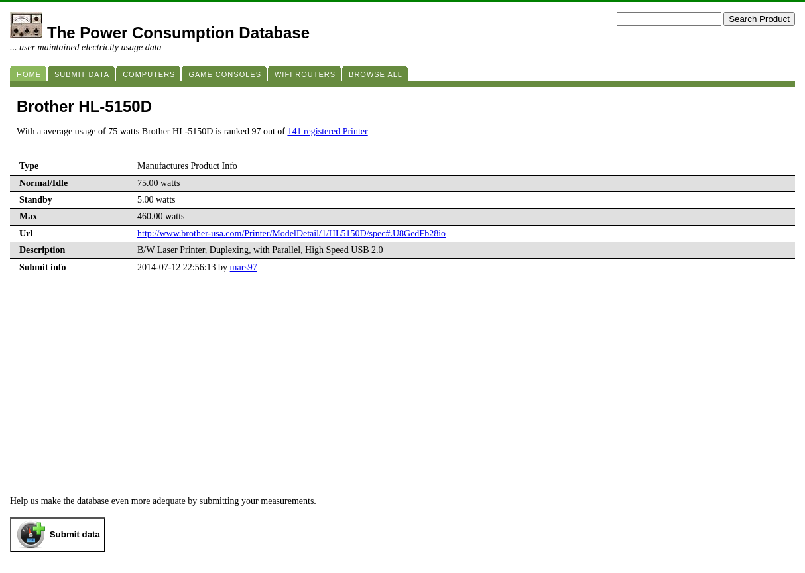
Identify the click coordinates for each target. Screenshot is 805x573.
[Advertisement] (402, 375)
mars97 (243, 267)
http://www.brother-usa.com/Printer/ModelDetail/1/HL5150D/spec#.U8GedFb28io (291, 233)
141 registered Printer (327, 131)
